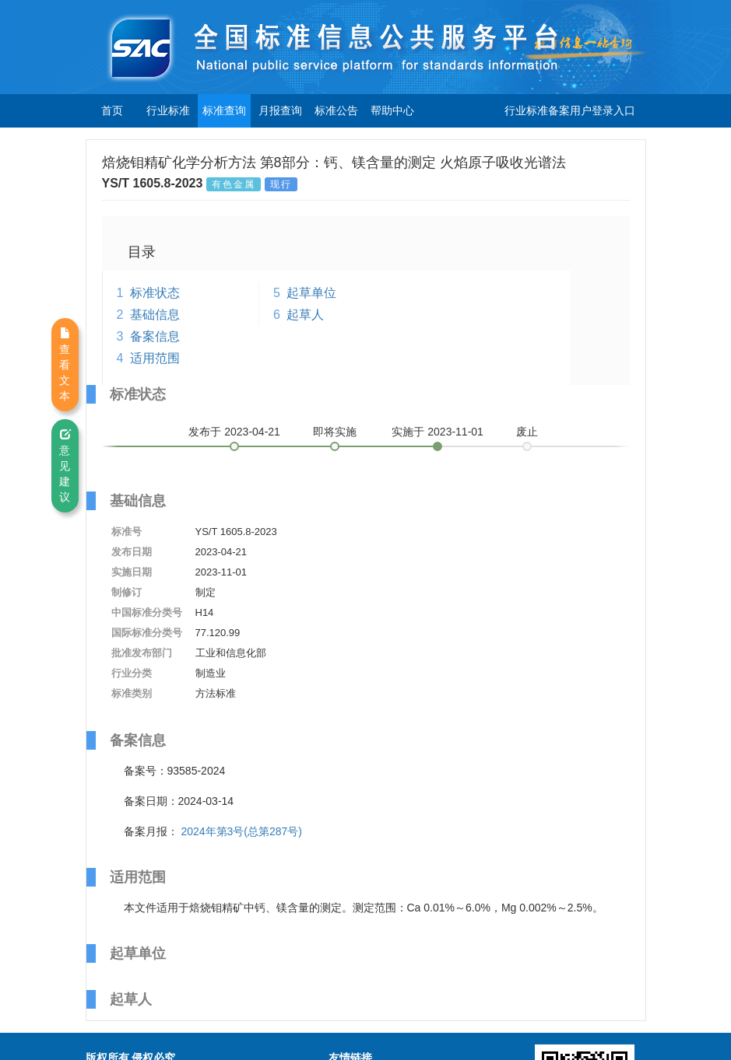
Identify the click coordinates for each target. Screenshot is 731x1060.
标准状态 (155, 292)
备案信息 (155, 336)
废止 (527, 431)
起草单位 (311, 292)
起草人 (305, 314)
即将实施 (335, 431)
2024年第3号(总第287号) (241, 831)
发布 (234, 431)
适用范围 (155, 358)
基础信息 (155, 314)
